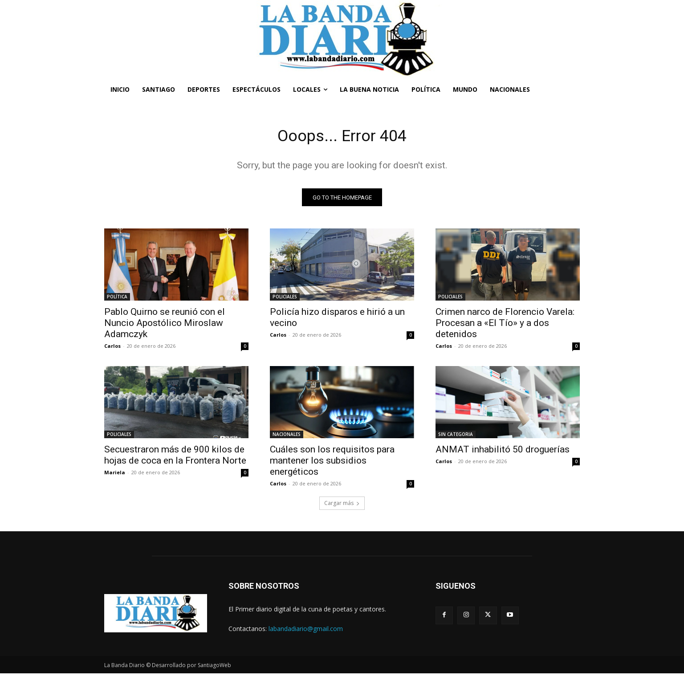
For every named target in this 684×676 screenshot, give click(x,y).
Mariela (114, 475)
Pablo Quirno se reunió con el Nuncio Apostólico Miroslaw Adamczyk (164, 325)
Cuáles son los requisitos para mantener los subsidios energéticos (332, 463)
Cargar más (342, 505)
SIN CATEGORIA (455, 437)
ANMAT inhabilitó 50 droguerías (503, 452)
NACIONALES (287, 437)
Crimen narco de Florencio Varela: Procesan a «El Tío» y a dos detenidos (505, 325)
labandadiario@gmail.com (306, 631)
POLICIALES (285, 299)
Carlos (112, 348)
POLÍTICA (117, 299)
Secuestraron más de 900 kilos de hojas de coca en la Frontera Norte (175, 457)
